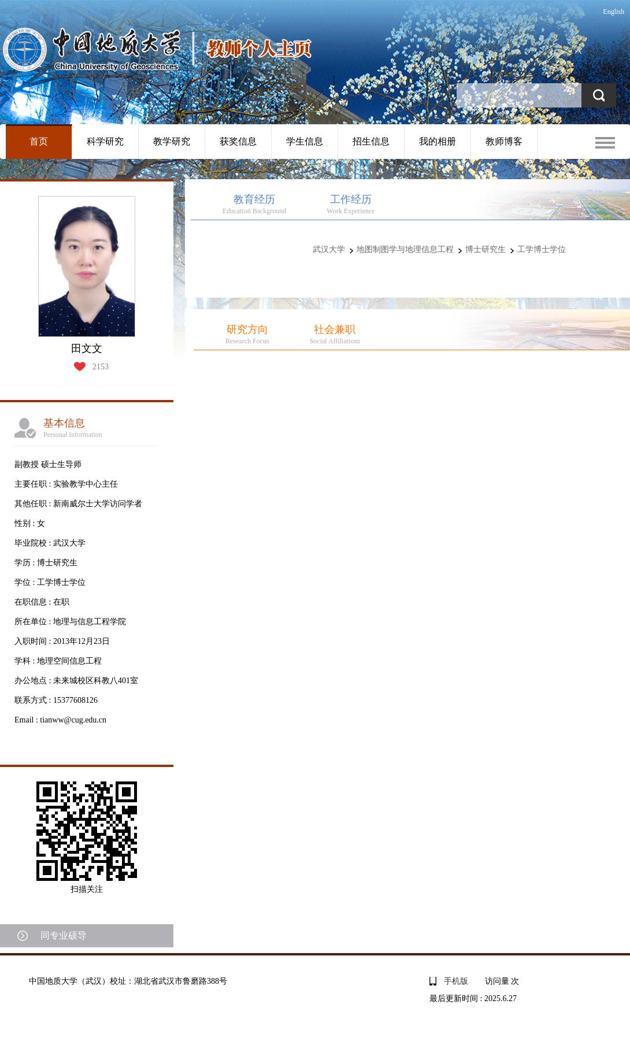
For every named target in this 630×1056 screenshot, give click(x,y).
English (613, 12)
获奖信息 (238, 141)
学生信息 (304, 141)
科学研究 (105, 141)
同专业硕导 (63, 935)
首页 (38, 141)
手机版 (456, 981)
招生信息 (371, 141)
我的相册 (437, 141)
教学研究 (171, 141)
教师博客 (504, 141)
